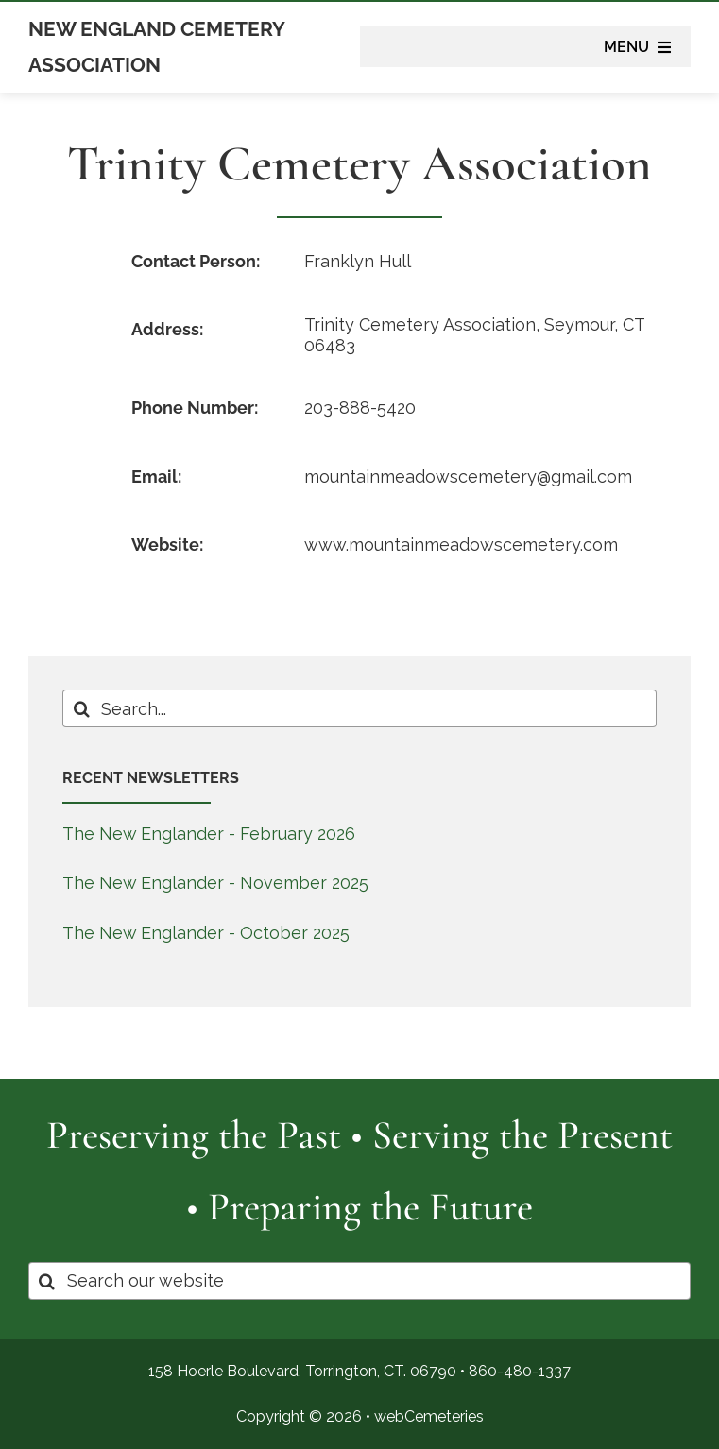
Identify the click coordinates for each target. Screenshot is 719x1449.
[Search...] (359, 708)
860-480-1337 (520, 1371)
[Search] (81, 708)
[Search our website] (359, 1281)
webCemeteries (429, 1416)
